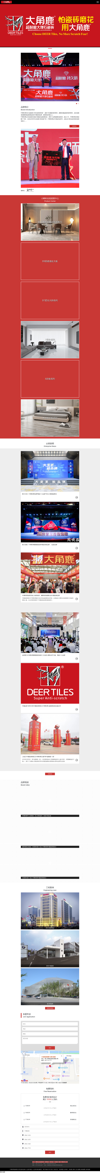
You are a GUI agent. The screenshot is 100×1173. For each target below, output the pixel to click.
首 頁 (33, 1162)
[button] (50, 48)
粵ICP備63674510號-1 (48, 1169)
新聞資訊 (47, 1162)
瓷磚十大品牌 (26, 1169)
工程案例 (56, 1162)
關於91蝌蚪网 (61, 1162)
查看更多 (74, 126)
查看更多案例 (50, 1008)
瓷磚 (22, 1169)
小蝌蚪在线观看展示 (40, 1162)
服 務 (66, 1162)
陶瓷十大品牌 (33, 1169)
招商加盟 (51, 1162)
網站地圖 (2, 1172)
